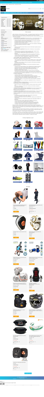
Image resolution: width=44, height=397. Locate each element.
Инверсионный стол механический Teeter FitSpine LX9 (19, 258)
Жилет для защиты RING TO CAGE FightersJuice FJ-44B (19, 310)
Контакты (26, 12)
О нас (24, 12)
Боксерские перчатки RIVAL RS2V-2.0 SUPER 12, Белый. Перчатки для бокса (19, 284)
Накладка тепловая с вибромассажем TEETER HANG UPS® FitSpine (34, 284)
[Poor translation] (3, 384)
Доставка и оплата (13, 12)
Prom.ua (26, 377)
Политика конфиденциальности (27, 378)
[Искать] (40, 8)
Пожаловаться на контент (19, 378)
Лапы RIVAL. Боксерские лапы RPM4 (19, 362)
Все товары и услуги (28, 373)
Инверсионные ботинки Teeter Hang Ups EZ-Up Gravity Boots (35, 258)
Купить (16, 211)
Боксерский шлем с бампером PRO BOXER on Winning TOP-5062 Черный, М (35, 310)
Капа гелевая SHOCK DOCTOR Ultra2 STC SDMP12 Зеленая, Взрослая (35, 336)
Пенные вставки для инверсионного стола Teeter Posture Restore (19, 205)
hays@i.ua (4, 48)
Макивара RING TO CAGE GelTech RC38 (19, 231)
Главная (2, 12)
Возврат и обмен (19, 12)
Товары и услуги (6, 12)
